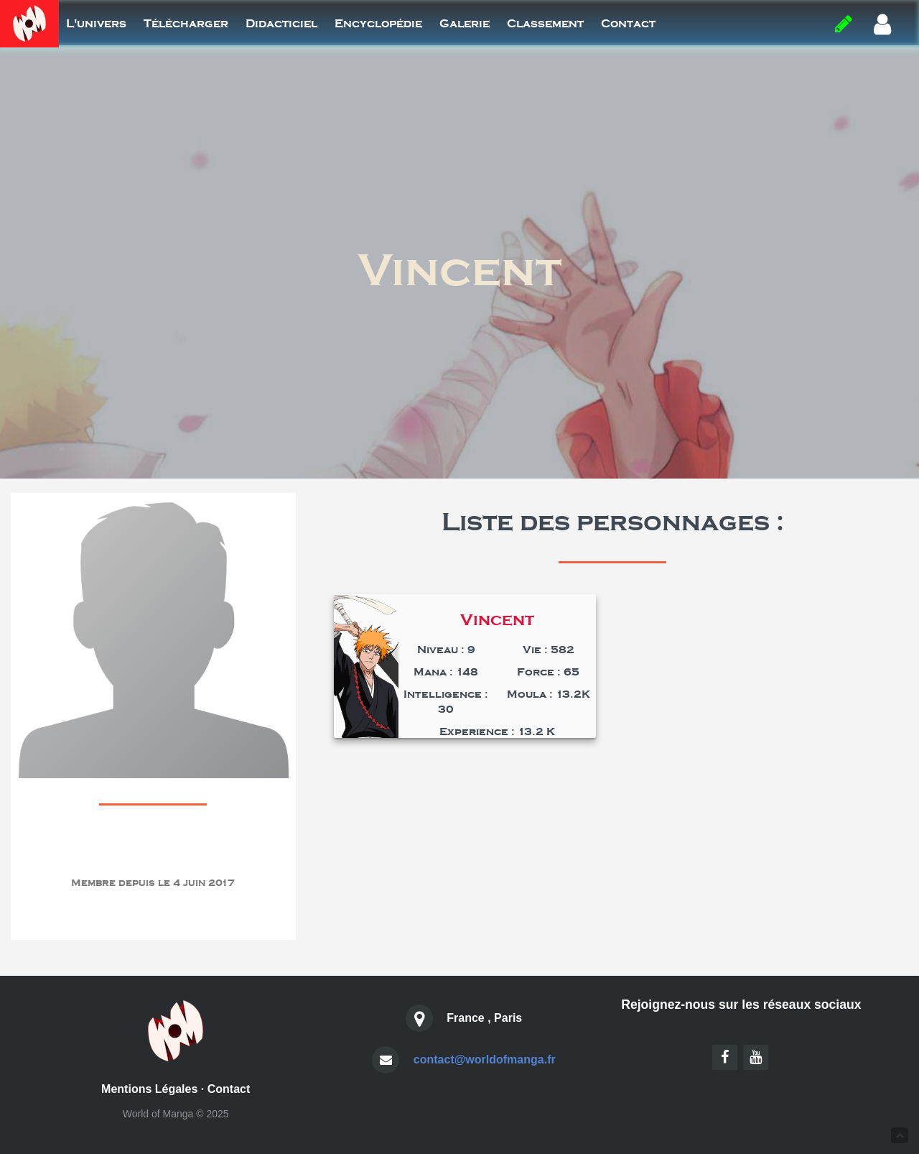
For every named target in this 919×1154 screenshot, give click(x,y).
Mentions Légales (149, 1089)
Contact (628, 23)
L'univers (96, 23)
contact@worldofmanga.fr (485, 1059)
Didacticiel (281, 23)
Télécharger (186, 23)
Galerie (464, 23)
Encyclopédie (378, 23)
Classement (545, 23)
